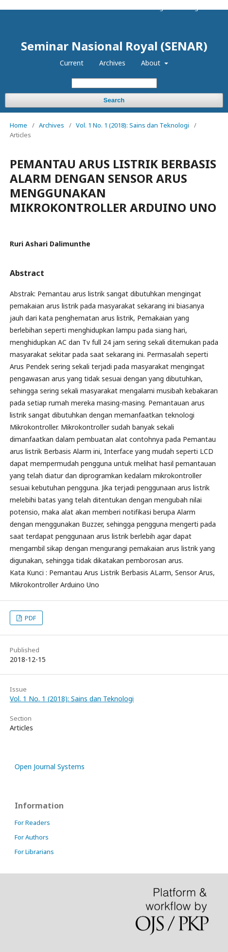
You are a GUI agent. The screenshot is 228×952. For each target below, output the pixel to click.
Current (72, 62)
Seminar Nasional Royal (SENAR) (114, 46)
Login (196, 7)
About (151, 62)
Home (18, 125)
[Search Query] (114, 83)
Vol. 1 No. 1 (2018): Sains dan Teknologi (132, 125)
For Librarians (34, 851)
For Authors (32, 837)
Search (114, 100)
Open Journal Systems (50, 766)
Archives (112, 62)
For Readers (32, 822)
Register (164, 7)
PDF (29, 617)
